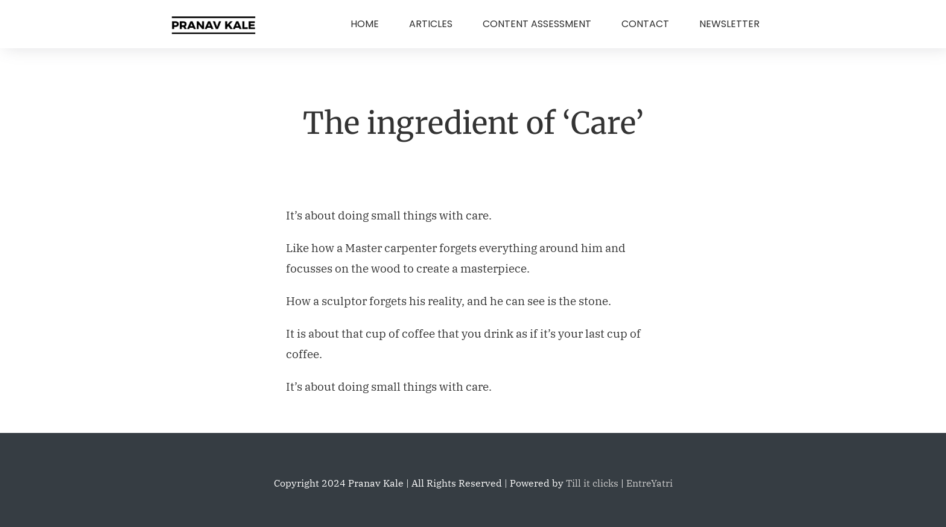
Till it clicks (592, 483)
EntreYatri (649, 483)
